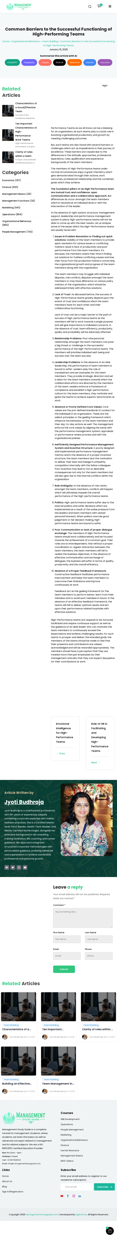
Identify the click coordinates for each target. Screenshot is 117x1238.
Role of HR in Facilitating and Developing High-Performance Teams (100, 743)
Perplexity (29, 62)
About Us (7, 1181)
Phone (88, 949)
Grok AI (59, 62)
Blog (4, 1186)
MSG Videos (67, 1160)
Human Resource (70, 1150)
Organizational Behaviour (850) (16, 223)
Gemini (90, 62)
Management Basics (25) (16, 193)
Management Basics (72, 1155)
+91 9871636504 (14, 1160)
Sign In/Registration (12, 1191)
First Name (58, 932)
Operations (67, 1124)
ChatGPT (12, 62)
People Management (72, 1129)
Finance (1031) (10, 187)
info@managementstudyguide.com (24, 1163)
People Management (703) (17, 231)
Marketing (66, 1134)
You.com (105, 62)
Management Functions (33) (18, 200)
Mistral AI (74, 62)
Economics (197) (11, 180)
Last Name (90, 932)
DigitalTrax (81, 1214)
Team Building (50, 41)
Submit (64, 969)
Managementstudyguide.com (42, 1214)
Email (56, 949)
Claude (45, 62)
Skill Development (70, 1119)
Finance (65, 1145)
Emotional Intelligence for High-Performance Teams (65, 739)
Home (5, 41)
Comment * (59, 905)
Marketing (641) (11, 207)
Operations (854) (12, 214)
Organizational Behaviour (25, 41)
